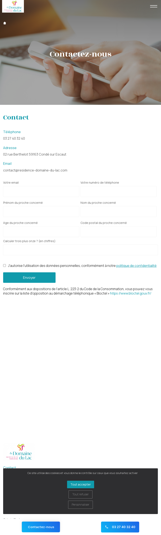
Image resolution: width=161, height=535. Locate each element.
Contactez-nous (41, 527)
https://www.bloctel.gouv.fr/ (130, 293)
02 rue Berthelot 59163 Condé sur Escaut (34, 154)
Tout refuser (80, 494)
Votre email (11, 182)
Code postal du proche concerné (103, 223)
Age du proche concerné (20, 223)
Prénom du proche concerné (23, 202)
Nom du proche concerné (98, 202)
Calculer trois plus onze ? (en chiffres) (29, 241)
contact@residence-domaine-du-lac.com (35, 170)
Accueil (4, 23)
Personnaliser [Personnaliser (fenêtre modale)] (80, 504)
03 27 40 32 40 (14, 138)
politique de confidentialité (136, 266)
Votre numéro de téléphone (99, 182)
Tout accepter (80, 484)
